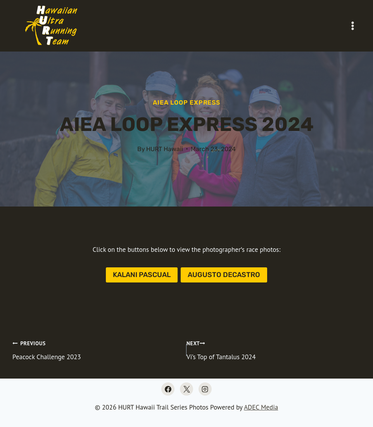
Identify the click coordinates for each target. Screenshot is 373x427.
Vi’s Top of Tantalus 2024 (273, 349)
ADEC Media (261, 407)
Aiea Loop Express (186, 102)
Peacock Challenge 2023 (96, 349)
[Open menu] (352, 26)
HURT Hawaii (164, 149)
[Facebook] (167, 389)
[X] (186, 389)
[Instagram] (205, 389)
